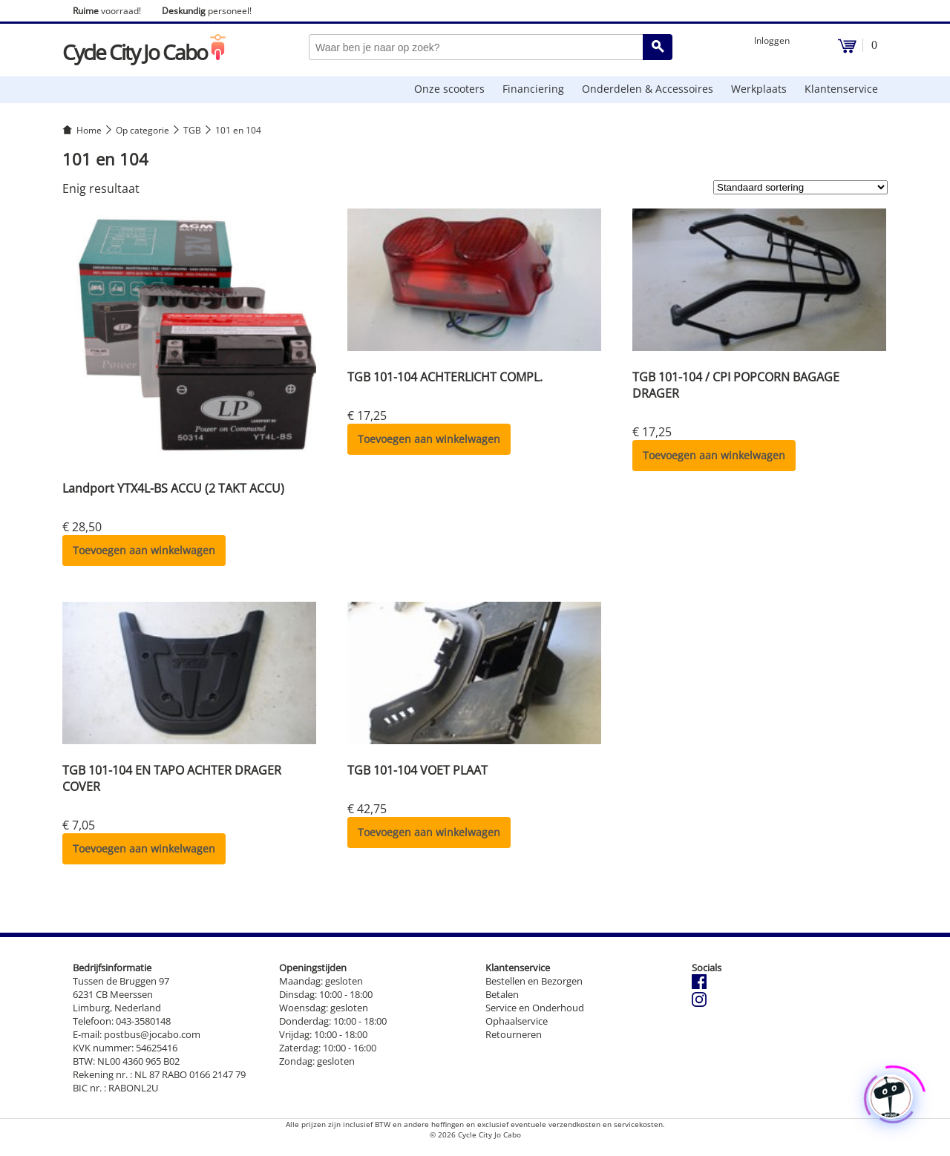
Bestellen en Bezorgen (534, 981)
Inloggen (772, 40)
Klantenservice (841, 89)
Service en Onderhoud (534, 1007)
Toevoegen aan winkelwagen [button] (144, 550)
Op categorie (142, 130)
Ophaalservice (516, 1021)
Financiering (533, 89)
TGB (192, 130)
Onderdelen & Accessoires (647, 89)
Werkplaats (759, 89)
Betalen (502, 994)
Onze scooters (449, 89)
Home (89, 130)
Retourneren (513, 1034)
